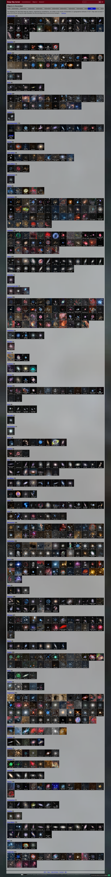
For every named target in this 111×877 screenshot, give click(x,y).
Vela (8, 841)
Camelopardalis (12, 123)
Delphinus (10, 330)
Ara (8, 71)
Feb (19, 8)
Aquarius (10, 42)
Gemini (9, 386)
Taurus (9, 781)
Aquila (9, 53)
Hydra (9, 437)
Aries (9, 82)
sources (34, 874)
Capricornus (11, 175)
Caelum (9, 112)
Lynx (8, 500)
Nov (92, 8)
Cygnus (9, 297)
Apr (35, 8)
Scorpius (10, 726)
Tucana (9, 811)
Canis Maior (11, 153)
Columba (10, 275)
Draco (9, 353)
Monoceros (10, 522)
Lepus (9, 489)
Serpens (9, 759)
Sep (76, 8)
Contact (61, 872)
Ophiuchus (10, 541)
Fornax (9, 375)
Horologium (11, 426)
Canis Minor (11, 164)
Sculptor (10, 737)
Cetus (9, 256)
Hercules (10, 415)
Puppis (9, 652)
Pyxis (9, 671)
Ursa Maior (10, 822)
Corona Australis (12, 286)
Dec (100, 8)
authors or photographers (41, 874)
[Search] (100, 2)
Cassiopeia (10, 197)
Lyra (8, 511)
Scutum (9, 748)
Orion (9, 559)
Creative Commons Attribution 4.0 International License (78, 874)
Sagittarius (10, 693)
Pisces (9, 641)
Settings (63, 13)
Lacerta (9, 449)
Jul (59, 8)
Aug (68, 8)
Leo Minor (10, 478)
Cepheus (10, 230)
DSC (45, 872)
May (43, 8)
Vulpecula (10, 852)
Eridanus (10, 364)
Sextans (9, 770)
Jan (11, 8)
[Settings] (66, 872)
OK (109, 875)
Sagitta (9, 682)
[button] (26, 2)
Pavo (8, 585)
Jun (51, 8)
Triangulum (11, 800)
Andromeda (11, 16)
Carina (9, 186)
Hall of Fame (54, 872)
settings (105, 875)
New (48, 872)
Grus (8, 404)
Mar (27, 8)
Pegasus (10, 596)
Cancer (9, 142)
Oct (84, 8)
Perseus (9, 615)
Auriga (9, 93)
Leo (8, 460)
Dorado (9, 341)
